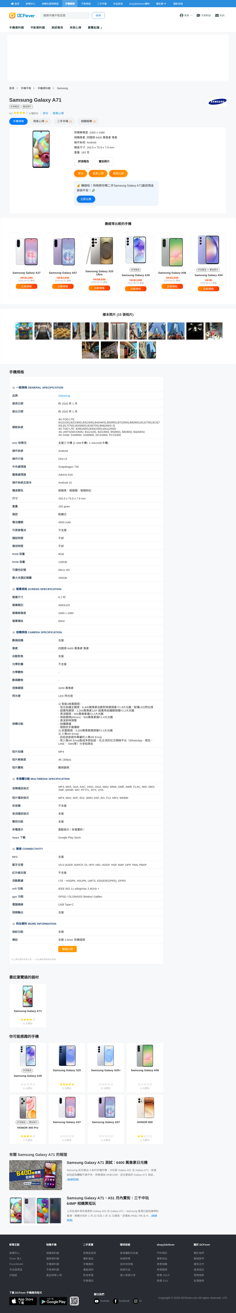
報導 (88, 121)
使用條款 (199, 1275)
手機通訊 (88, 1264)
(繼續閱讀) (73, 1179)
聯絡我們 (199, 1258)
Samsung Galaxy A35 (136, 275)
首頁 (11, 88)
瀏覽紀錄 (95, 27)
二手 (64, 121)
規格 (18, 121)
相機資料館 (52, 1253)
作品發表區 (15, 1269)
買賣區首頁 (89, 1253)
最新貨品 (162, 1258)
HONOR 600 (145, 1122)
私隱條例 (199, 1280)
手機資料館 (16, 27)
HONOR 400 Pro (27, 1127)
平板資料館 (37, 27)
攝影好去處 (129, 1253)
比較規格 (26, 286)
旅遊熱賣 (125, 1258)
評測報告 (83, 161)
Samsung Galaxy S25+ (106, 1070)
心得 (40, 121)
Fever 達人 (15, 1258)
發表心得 (58, 113)
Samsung (62, 88)
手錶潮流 (88, 1280)
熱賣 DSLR (163, 1275)
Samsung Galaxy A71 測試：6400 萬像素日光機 (107, 1163)
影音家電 (88, 1275)
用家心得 (75, 27)
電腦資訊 (88, 1269)
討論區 (13, 1275)
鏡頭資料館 (52, 1258)
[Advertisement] (197, 403)
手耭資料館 (44, 88)
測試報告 (57, 27)
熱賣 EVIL (162, 1280)
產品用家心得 (54, 1275)
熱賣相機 (162, 1264)
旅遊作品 (125, 1269)
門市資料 (162, 1253)
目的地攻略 (126, 1264)
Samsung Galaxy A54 (209, 275)
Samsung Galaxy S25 (67, 1070)
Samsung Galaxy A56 (172, 272)
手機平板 (26, 88)
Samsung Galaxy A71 (28, 1011)
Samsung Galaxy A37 (27, 272)
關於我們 (199, 1253)
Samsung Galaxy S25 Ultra (99, 273)
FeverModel (16, 1264)
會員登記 (199, 1269)
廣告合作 (199, 1264)
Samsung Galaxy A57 (63, 272)
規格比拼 (118, 173)
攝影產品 (88, 1258)
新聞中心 (14, 1253)
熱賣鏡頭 (162, 1269)
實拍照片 (104, 161)
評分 (45, 113)
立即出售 (85, 199)
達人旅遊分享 (128, 1275)
